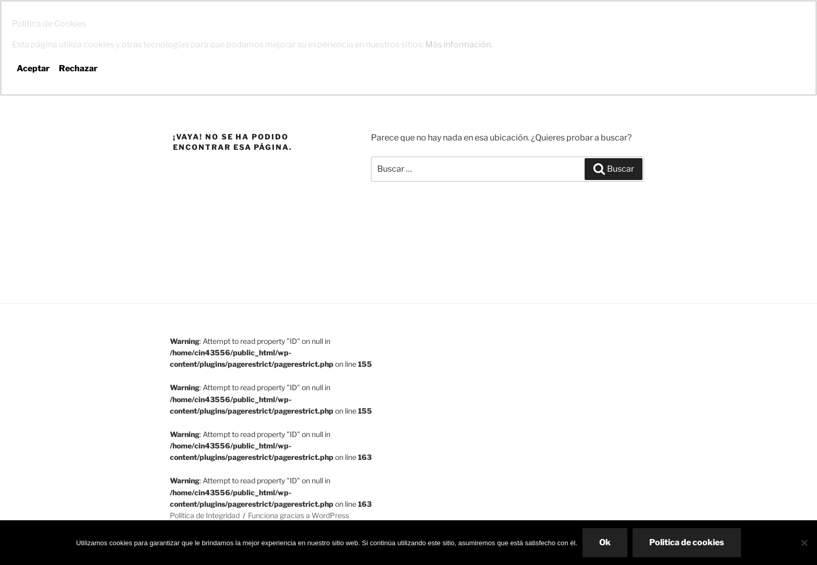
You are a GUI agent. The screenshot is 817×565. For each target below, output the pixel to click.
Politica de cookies (686, 542)
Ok (605, 542)
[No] (804, 542)
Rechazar (78, 68)
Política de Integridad (205, 515)
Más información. (458, 44)
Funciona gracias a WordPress (298, 515)
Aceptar (33, 68)
